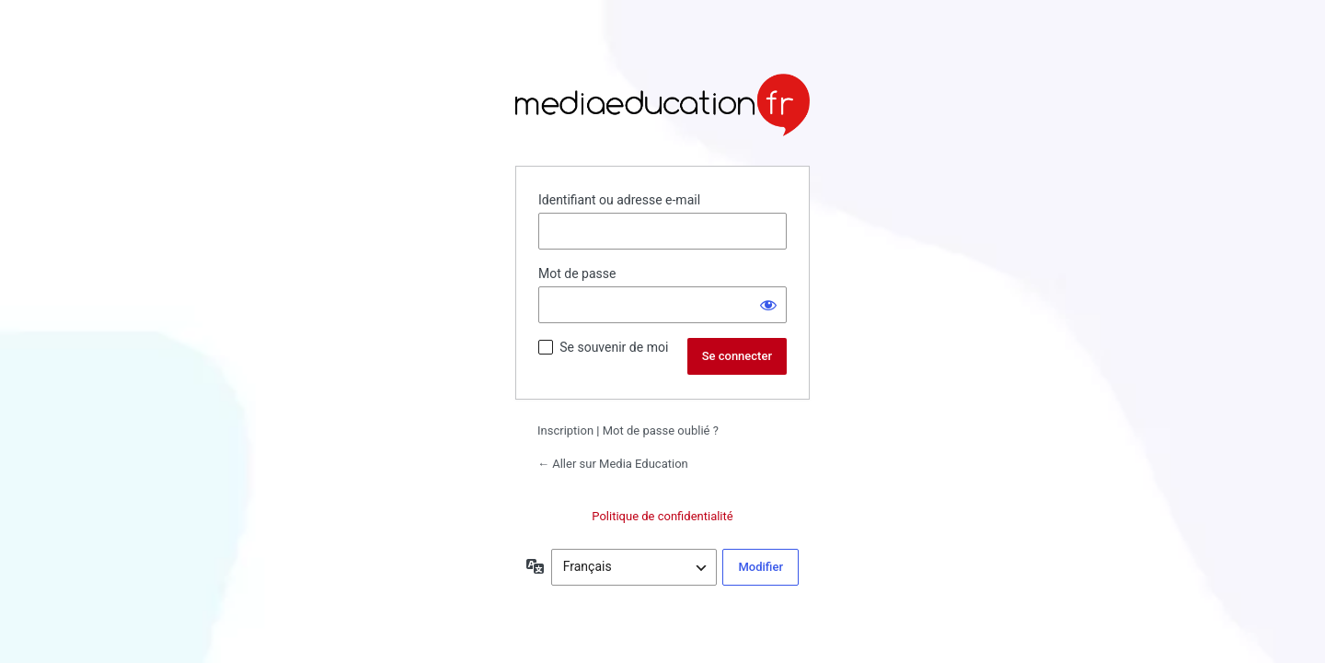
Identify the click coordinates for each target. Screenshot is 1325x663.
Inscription (565, 430)
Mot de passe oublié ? (661, 430)
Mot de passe (577, 273)
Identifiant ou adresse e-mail (619, 199)
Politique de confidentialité (662, 516)
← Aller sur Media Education (612, 464)
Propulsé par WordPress (662, 105)
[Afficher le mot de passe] (768, 304)
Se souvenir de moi (613, 347)
